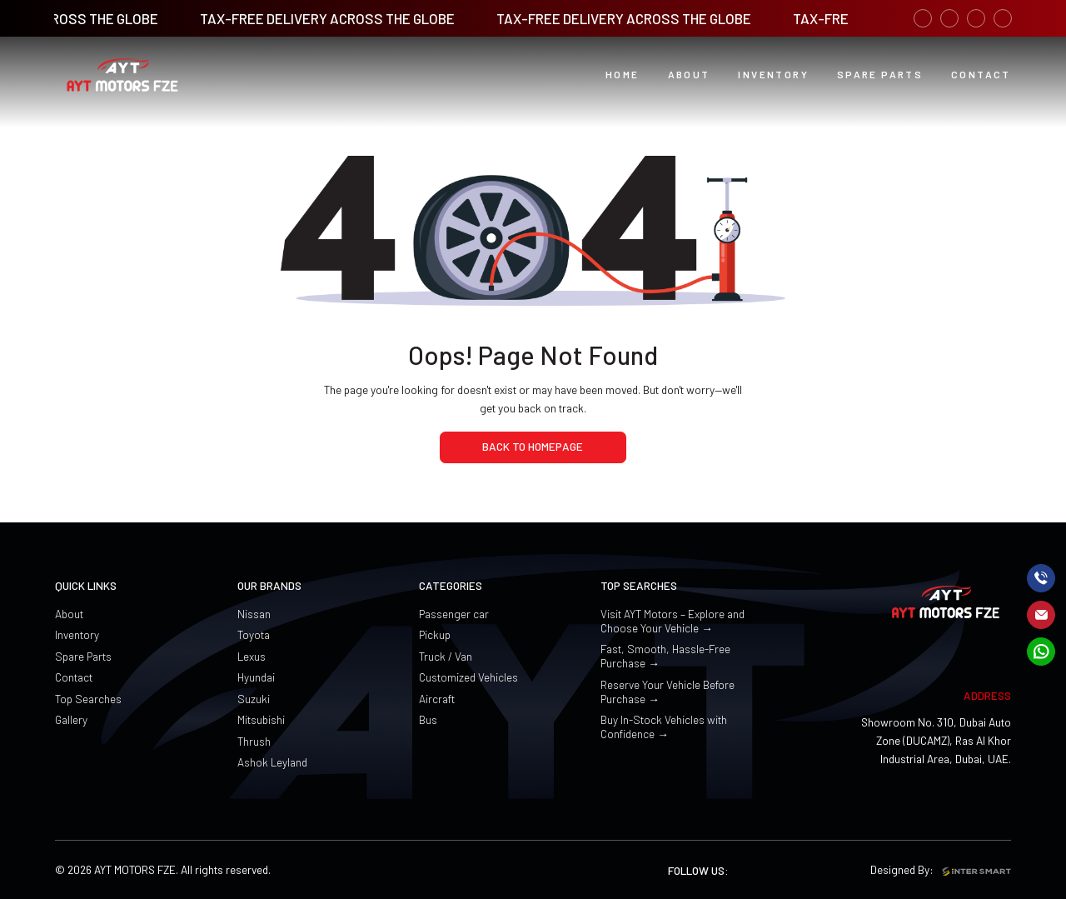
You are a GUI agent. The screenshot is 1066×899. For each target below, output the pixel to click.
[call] (1041, 578)
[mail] (1041, 615)
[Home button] (622, 75)
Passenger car (454, 614)
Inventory (77, 634)
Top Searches (88, 699)
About (69, 614)
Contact (73, 677)
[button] (689, 75)
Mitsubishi (261, 719)
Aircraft (437, 699)
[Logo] (122, 75)
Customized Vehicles (468, 677)
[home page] (533, 447)
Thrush (254, 741)
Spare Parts (83, 656)
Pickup (435, 634)
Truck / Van (445, 656)
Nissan (254, 614)
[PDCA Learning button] (880, 75)
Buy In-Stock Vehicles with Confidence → (663, 726)
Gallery (71, 719)
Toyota (253, 634)
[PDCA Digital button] (981, 75)
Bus (428, 719)
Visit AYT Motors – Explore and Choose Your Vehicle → (672, 621)
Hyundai (256, 677)
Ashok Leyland (272, 762)
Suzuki (253, 699)
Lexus (251, 656)
